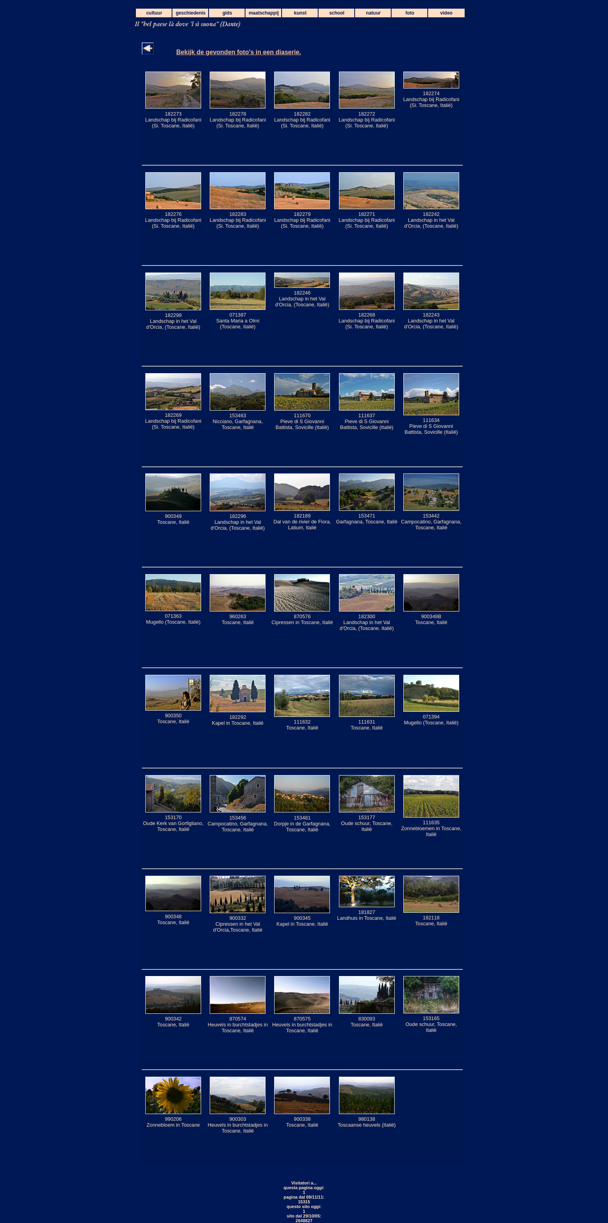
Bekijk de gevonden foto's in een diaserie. (238, 52)
